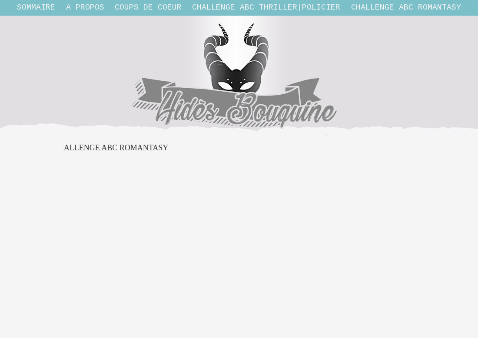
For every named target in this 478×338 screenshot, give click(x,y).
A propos (85, 7)
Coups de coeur (148, 7)
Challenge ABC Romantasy (406, 7)
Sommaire (36, 7)
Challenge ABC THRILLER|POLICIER (266, 7)
